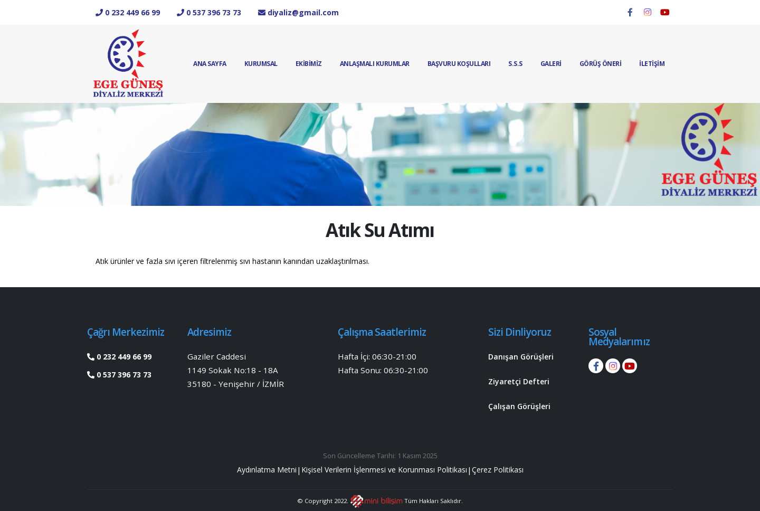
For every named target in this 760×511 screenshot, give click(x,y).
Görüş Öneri (601, 63)
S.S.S (515, 63)
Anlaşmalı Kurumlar (375, 63)
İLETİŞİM (651, 63)
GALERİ (551, 63)
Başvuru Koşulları (459, 63)
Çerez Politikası (513, 468)
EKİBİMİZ (309, 63)
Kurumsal (261, 63)
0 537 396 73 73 (122, 374)
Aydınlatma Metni (250, 468)
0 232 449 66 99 (122, 356)
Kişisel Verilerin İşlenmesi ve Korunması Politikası (384, 468)
